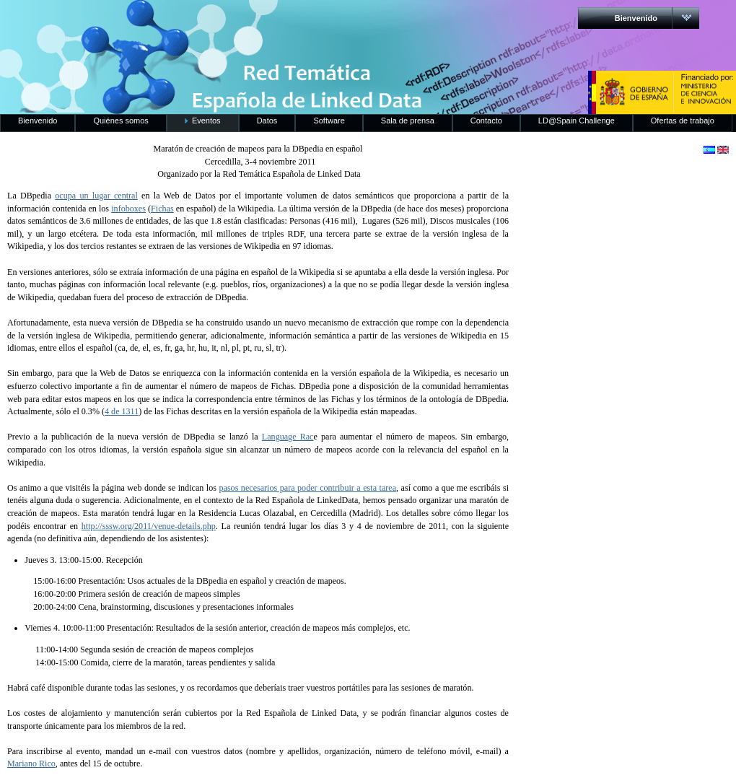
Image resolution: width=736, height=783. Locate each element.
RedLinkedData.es (150, 21)
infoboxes (128, 209)
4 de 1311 (122, 411)
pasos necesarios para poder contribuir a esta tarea (307, 488)
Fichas (162, 209)
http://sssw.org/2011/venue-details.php (149, 526)
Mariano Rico (31, 763)
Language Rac (288, 437)
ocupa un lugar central (96, 196)
